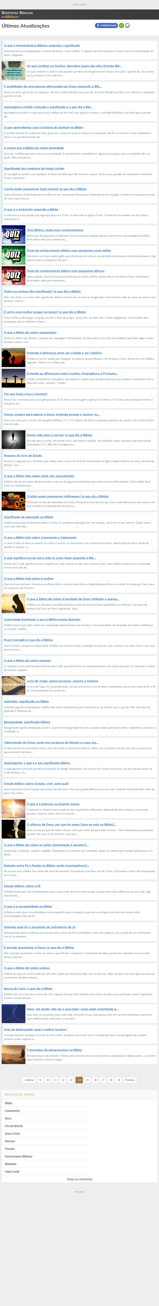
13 (71, 1080)
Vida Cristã (93, 1133)
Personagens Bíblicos (99, 1125)
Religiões (10, 1133)
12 (63, 1080)
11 (55, 1080)
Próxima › (130, 1080)
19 (118, 1080)
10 (47, 1080)
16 (95, 1080)
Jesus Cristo (12, 1118)
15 (87, 1080)
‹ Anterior (29, 1080)
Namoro (91, 1118)
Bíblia (8, 1103)
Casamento (93, 1103)
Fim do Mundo (95, 1110)
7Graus (19, 1291)
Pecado (10, 1125)
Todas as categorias (79, 1141)
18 (110, 1080)
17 (103, 1080)
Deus (8, 1110)
